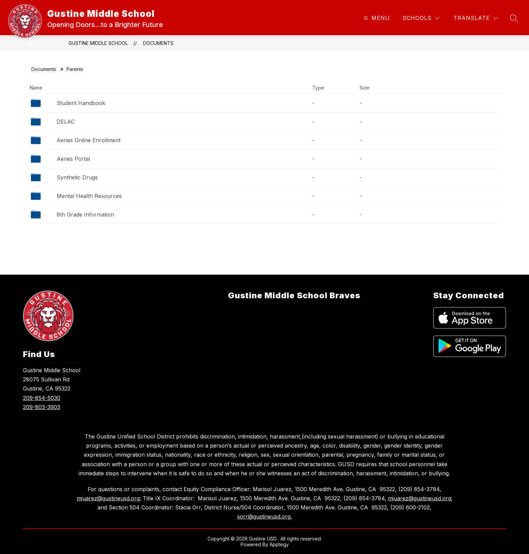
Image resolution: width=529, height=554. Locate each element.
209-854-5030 (41, 398)
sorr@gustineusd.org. (264, 516)
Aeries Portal (73, 158)
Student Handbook (81, 103)
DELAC (66, 121)
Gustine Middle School (98, 43)
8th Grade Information (85, 214)
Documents (158, 43)
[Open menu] (376, 18)
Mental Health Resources (89, 196)
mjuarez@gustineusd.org (108, 498)
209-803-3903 (41, 407)
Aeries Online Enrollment (88, 140)
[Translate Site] (475, 18)
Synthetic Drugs (77, 177)
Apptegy (279, 544)
